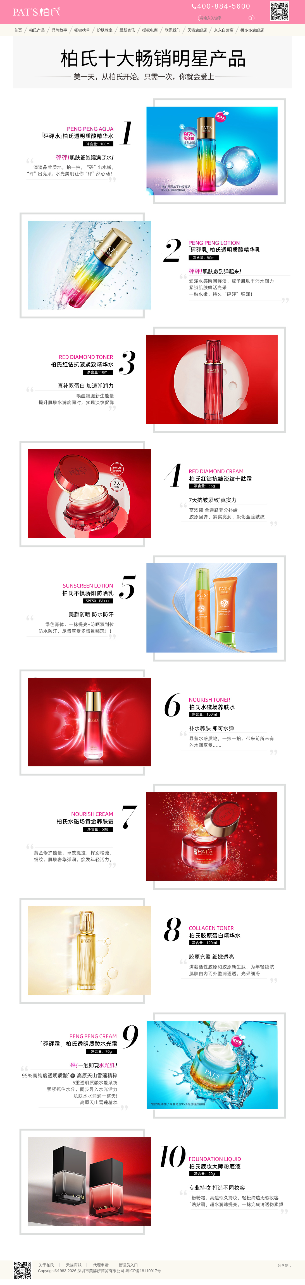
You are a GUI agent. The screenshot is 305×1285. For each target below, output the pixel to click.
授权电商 (150, 30)
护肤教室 (105, 30)
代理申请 (101, 1265)
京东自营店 (223, 30)
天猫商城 (74, 1265)
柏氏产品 (37, 30)
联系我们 (172, 30)
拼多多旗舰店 (252, 30)
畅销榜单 (82, 30)
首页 (18, 30)
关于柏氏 (46, 1265)
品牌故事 (59, 30)
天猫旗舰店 (197, 30)
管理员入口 (128, 1265)
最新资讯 (127, 30)
